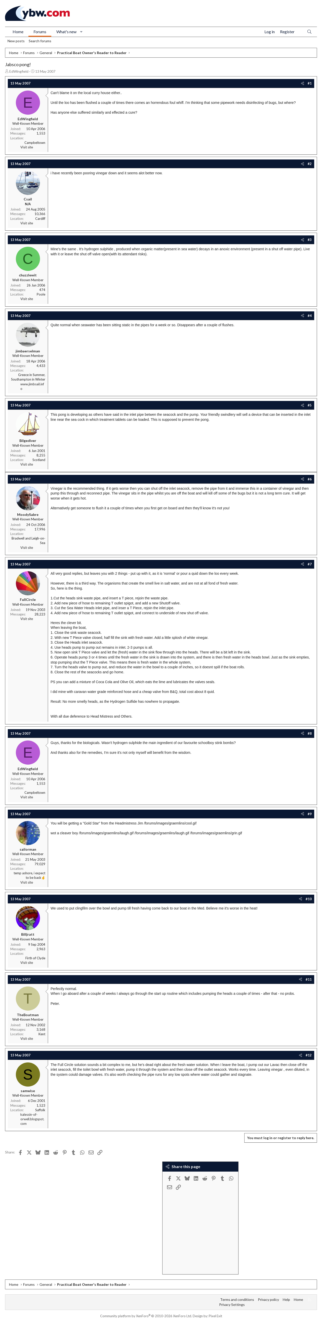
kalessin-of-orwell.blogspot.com (32, 1119)
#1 (310, 83)
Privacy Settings (232, 1304)
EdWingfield (18, 71)
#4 (310, 316)
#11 (309, 979)
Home (18, 31)
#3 (310, 240)
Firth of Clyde (35, 958)
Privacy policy (268, 1299)
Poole (41, 294)
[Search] (309, 32)
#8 (310, 733)
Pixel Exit (215, 1316)
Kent (41, 1034)
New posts (16, 41)
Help (286, 1299)
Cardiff (40, 219)
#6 (310, 479)
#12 (309, 1055)
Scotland (38, 460)
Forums (39, 31)
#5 (310, 405)
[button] (81, 31)
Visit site (26, 147)
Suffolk (40, 1110)
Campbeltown (34, 143)
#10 (309, 899)
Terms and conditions (237, 1299)
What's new (66, 31)
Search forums (40, 41)
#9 (310, 814)
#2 (310, 164)
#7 (310, 564)
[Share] (302, 83)
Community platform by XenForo (146, 1316)
